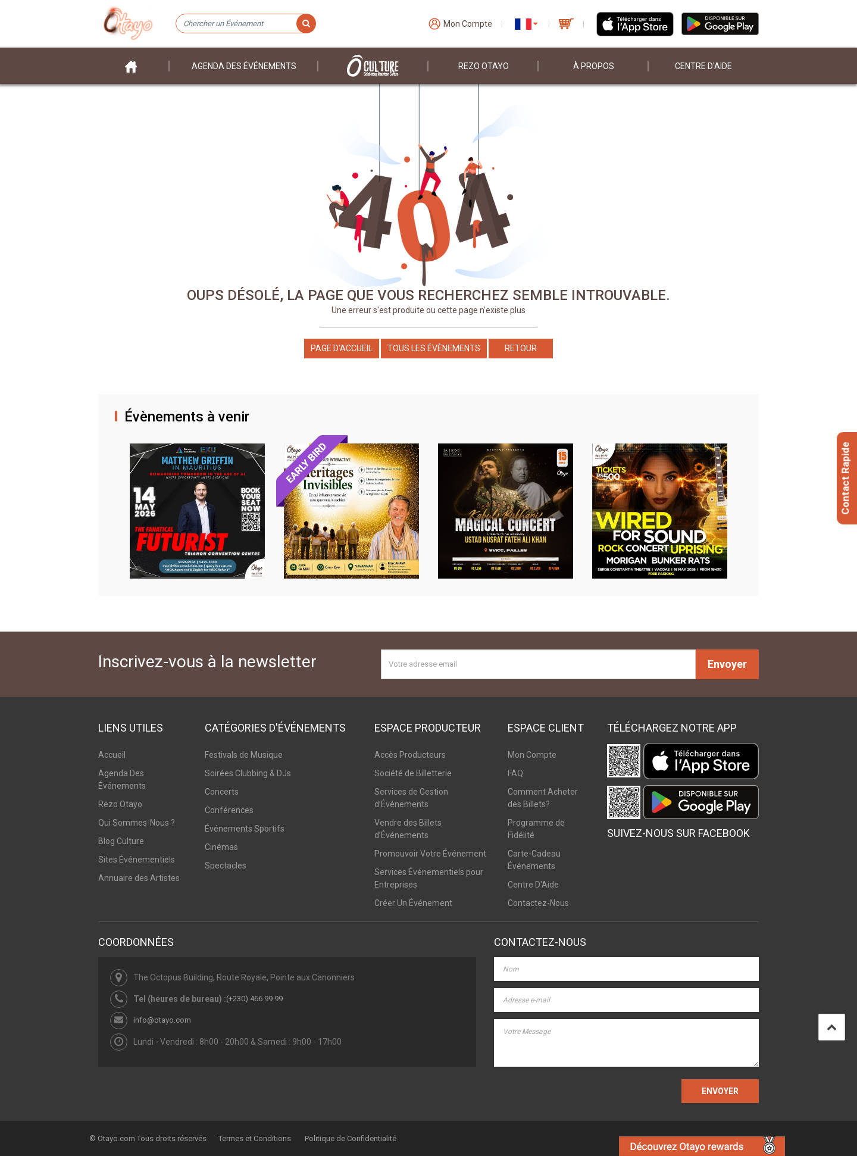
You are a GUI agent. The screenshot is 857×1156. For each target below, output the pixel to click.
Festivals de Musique (244, 755)
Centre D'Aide (533, 884)
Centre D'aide (703, 66)
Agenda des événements (244, 66)
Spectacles (225, 865)
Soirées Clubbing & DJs (248, 773)
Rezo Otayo (483, 66)
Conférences (229, 810)
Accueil (112, 755)
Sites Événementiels (136, 859)
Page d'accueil (342, 348)
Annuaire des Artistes (139, 878)
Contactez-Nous (538, 903)
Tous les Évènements (433, 348)
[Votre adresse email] (538, 664)
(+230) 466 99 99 (254, 998)
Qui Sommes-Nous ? (136, 822)
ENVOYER (720, 1091)
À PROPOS (593, 66)
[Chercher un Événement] (245, 24)
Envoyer (727, 664)
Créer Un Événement (413, 903)
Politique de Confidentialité (350, 1138)
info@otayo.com (162, 1020)
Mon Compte (532, 755)
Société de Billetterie (413, 773)
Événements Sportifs (244, 828)
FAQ (515, 773)
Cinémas (221, 847)
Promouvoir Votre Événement (430, 853)
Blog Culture (121, 841)
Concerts (222, 791)
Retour (521, 348)
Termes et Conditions (254, 1138)
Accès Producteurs (410, 755)
